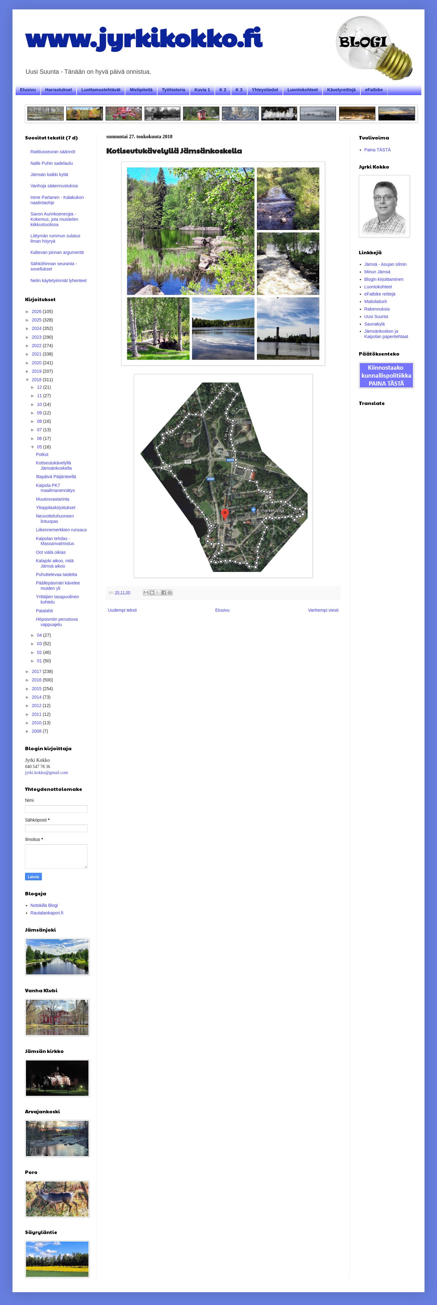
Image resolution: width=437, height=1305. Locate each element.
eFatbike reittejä (380, 293)
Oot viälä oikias (51, 552)
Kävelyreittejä (341, 89)
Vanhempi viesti (323, 610)
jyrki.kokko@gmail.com (46, 772)
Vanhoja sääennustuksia (54, 185)
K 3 (239, 89)
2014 (37, 697)
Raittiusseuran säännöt (53, 151)
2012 (37, 705)
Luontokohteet (303, 89)
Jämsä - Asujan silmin (385, 264)
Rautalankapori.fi (47, 912)
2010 (37, 722)
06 (40, 438)
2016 (37, 679)
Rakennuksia (377, 308)
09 (40, 412)
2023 (37, 337)
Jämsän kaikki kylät (49, 174)
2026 (37, 311)
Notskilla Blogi (44, 905)
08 (40, 421)
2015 (37, 688)
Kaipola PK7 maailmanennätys (55, 488)
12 (40, 387)
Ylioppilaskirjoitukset (55, 507)
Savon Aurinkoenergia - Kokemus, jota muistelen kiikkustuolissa (54, 219)
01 (40, 660)
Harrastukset (58, 89)
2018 (37, 379)
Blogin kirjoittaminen (384, 279)
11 (40, 395)
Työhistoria (173, 89)
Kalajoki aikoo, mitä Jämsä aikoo (55, 563)
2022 (37, 345)
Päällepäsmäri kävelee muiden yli (58, 585)
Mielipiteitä (141, 89)
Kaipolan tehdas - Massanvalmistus (55, 541)
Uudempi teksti (122, 610)
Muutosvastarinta (52, 499)
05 (40, 446)
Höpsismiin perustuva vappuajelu (57, 622)
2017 (37, 671)
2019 (37, 371)
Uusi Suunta (376, 316)
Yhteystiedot (265, 89)
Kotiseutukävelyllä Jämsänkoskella (54, 465)
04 (40, 635)
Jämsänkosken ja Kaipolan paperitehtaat (386, 334)
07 (40, 429)
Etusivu (28, 89)
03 (40, 643)
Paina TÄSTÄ (377, 149)
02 (40, 652)
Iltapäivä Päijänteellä (56, 476)
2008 (37, 731)
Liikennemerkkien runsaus (61, 529)
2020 (37, 362)
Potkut (42, 454)
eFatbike (374, 89)
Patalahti (44, 610)
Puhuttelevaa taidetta (56, 574)
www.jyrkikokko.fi (143, 36)
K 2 (222, 89)
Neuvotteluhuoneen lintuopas (55, 518)
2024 (37, 328)
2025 (37, 319)
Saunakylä (374, 323)
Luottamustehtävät (100, 89)
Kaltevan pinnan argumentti (57, 252)
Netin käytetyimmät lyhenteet (59, 280)
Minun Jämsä (377, 271)
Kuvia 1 (202, 89)
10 (40, 404)
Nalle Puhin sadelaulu (52, 163)
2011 (37, 714)
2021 (37, 354)
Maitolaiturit (375, 301)
